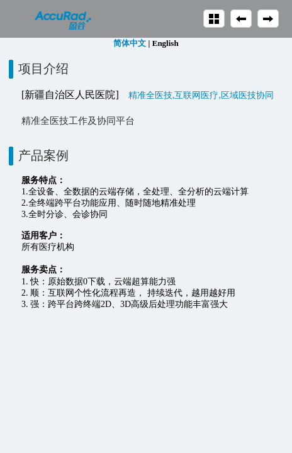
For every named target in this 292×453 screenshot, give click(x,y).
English (165, 43)
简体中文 (129, 43)
